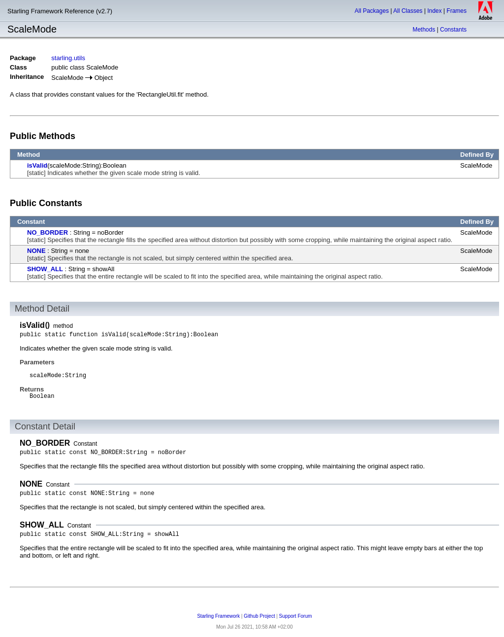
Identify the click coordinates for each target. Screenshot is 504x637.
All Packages (372, 10)
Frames (456, 10)
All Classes (407, 10)
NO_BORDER (47, 232)
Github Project (259, 616)
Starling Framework (218, 616)
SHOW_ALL (45, 269)
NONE (36, 250)
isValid (37, 165)
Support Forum (295, 616)
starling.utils (68, 58)
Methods (423, 29)
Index (434, 10)
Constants (453, 29)
